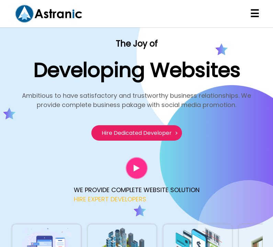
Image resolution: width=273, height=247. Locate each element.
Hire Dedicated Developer (137, 133)
